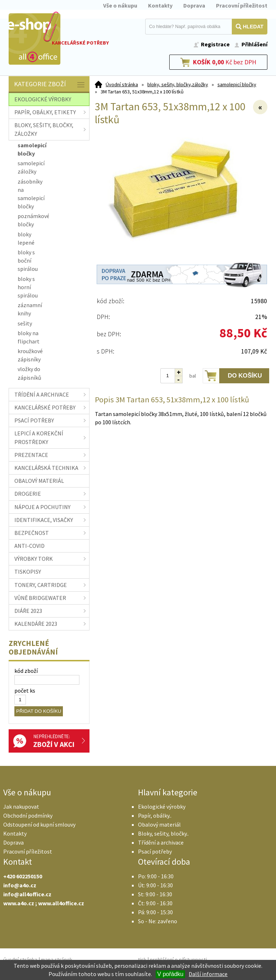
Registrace (215, 44)
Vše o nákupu (120, 5)
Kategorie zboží (50, 84)
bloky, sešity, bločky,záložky (177, 84)
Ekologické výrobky (161, 806)
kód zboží (26, 670)
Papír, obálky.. (154, 815)
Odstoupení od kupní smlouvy (39, 824)
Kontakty (160, 5)
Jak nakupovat (21, 806)
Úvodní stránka (122, 84)
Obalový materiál (159, 824)
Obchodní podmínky (27, 815)
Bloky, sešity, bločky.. (163, 833)
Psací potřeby (155, 851)
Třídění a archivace (161, 842)
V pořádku (170, 974)
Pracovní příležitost (241, 5)
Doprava (194, 5)
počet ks (24, 690)
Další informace (208, 973)
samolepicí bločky (236, 84)
